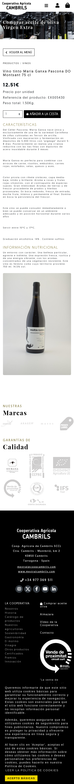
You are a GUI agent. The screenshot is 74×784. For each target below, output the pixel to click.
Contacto (47, 633)
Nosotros (11, 609)
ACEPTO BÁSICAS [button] (21, 778)
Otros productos (17, 649)
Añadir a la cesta (42, 114)
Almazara (47, 614)
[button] (46, 3)
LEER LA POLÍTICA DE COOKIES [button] (32, 770)
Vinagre (10, 645)
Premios (10, 658)
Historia (11, 613)
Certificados (14, 653)
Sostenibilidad (15, 633)
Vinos (26, 63)
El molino (12, 641)
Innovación (13, 661)
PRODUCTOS (11, 63)
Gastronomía (14, 637)
